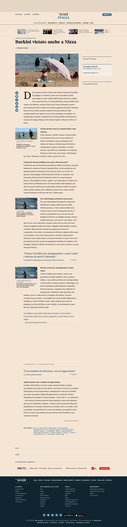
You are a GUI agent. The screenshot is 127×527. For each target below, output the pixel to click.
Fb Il (46, 429)
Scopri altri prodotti (91, 73)
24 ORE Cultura (19, 495)
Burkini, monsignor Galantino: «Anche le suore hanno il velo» (25, 146)
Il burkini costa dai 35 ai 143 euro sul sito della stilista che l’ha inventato (26, 285)
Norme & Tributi (68, 480)
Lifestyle (109, 480)
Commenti (78, 480)
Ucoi (35, 428)
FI (46, 434)
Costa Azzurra (39, 434)
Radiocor (92, 493)
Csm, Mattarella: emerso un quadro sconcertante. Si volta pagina (59, 32)
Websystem (97, 520)
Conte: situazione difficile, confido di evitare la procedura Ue (85, 31)
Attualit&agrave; (40, 23)
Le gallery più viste (90, 84)
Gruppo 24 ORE (19, 489)
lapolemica (20, 211)
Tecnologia (101, 480)
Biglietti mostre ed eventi (71, 504)
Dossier (86, 23)
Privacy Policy (70, 522)
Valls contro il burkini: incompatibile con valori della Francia (25, 214)
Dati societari (39, 520)
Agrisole (42, 506)
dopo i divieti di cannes (24, 141)
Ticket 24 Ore (18, 502)
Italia (63, 17)
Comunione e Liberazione (47, 428)
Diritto (41, 491)
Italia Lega (60, 434)
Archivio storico (94, 495)
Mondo (40, 480)
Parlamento (52, 23)
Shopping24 (18, 497)
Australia (51, 434)
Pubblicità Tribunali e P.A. (72, 499)
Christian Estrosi (67, 429)
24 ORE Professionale (20, 493)
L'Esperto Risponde (70, 489)
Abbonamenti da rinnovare (97, 491)
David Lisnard (54, 429)
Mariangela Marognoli (41, 432)
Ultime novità (90, 66)
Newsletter (68, 493)
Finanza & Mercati (56, 480)
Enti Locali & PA (44, 495)
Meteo (66, 497)
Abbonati (106, 14)
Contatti (61, 522)
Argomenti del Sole (70, 491)
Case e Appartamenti (70, 502)
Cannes (65, 432)
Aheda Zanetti (56, 432)
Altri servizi (68, 506)
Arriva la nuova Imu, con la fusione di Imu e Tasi (33, 31)
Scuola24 (42, 502)
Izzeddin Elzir (38, 429)
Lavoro (42, 493)
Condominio (43, 499)
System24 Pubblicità (20, 499)
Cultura (93, 480)
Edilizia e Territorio (45, 497)
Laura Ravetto (67, 431)
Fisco (41, 489)
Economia (47, 480)
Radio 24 (17, 491)
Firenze (72, 432)
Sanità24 (42, 504)
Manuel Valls (62, 428)
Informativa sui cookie (83, 522)
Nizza (58, 431)
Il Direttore (53, 522)
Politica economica (73, 23)
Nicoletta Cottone (23, 48)
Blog (92, 23)
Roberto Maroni (39, 431)
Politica (62, 23)
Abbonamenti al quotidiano (97, 489)
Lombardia (51, 431)
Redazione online (42, 522)
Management (86, 480)
